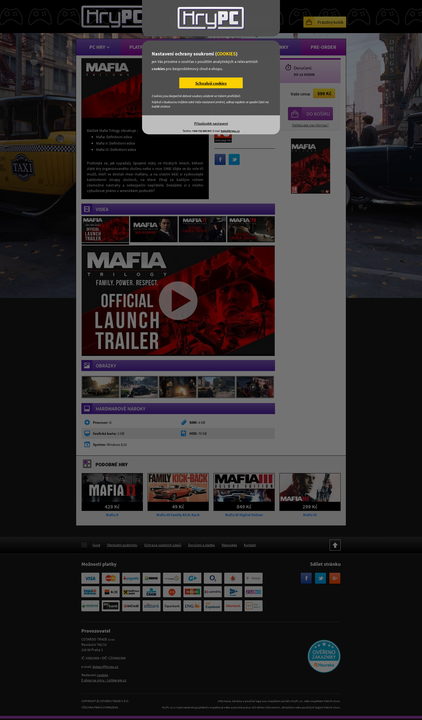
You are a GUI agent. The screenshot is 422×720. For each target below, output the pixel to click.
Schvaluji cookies (211, 83)
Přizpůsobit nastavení (211, 123)
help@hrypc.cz (230, 131)
